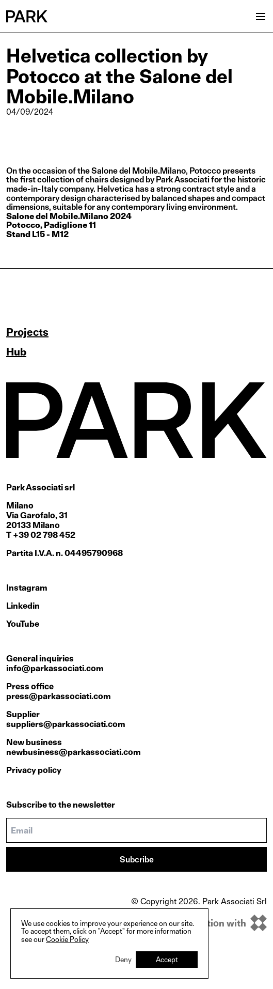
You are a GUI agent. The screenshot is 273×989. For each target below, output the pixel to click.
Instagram (26, 588)
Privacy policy (33, 770)
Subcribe (137, 859)
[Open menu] (260, 16)
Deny (123, 959)
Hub (16, 352)
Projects (27, 332)
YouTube (22, 624)
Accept (167, 959)
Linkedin (23, 606)
